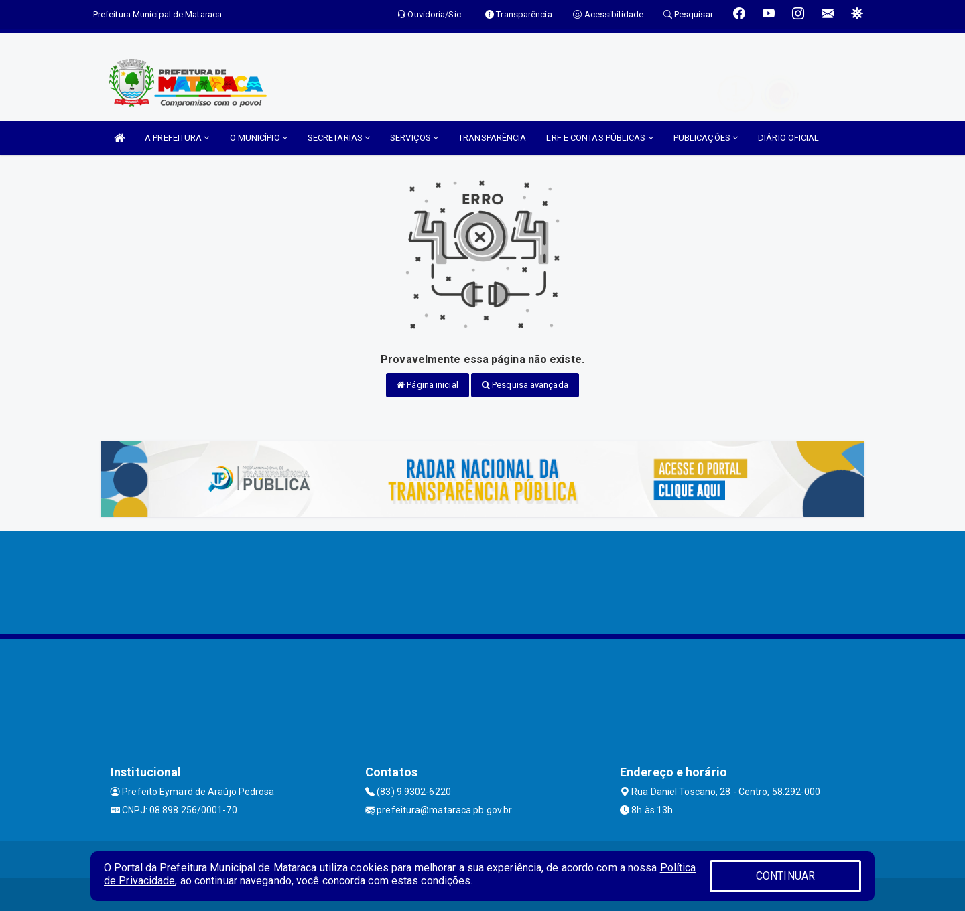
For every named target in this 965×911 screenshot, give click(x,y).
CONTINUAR (785, 875)
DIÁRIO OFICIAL (788, 138)
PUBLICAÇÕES (705, 138)
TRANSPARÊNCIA (492, 138)
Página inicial (427, 385)
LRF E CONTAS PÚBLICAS (599, 138)
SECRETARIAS (339, 138)
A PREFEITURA (177, 138)
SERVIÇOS (414, 138)
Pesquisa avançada (525, 385)
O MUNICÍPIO (258, 138)
